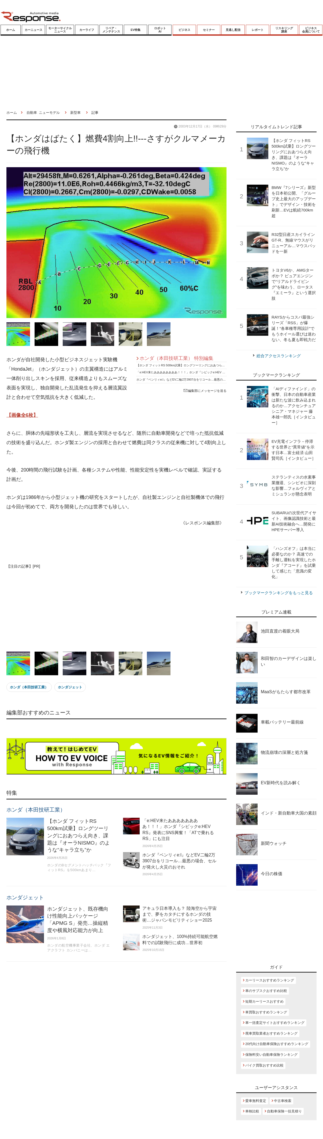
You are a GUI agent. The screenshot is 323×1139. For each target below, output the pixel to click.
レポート (257, 29)
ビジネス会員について (311, 30)
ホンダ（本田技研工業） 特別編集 (176, 358)
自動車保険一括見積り (284, 1111)
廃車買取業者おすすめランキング (271, 1033)
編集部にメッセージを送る (205, 391)
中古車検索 (282, 1101)
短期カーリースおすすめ (264, 1001)
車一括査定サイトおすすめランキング (275, 1023)
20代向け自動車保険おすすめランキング (276, 1044)
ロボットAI (160, 30)
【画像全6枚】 (22, 415)
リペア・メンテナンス (111, 30)
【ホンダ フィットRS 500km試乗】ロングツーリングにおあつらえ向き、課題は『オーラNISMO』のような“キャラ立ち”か (217, 365)
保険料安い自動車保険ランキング (271, 1055)
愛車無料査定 (255, 1101)
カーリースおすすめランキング (269, 980)
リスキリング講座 (284, 30)
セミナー (209, 29)
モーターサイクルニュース (60, 30)
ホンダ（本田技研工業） (29, 687)
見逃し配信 (233, 29)
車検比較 (252, 1111)
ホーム (10, 29)
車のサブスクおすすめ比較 (266, 991)
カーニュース (33, 29)
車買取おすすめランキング (266, 1012)
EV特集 (135, 29)
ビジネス (184, 29)
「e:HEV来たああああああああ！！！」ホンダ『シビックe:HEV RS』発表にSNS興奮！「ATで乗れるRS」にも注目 (213, 372)
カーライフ (86, 29)
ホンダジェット (70, 687)
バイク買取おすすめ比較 (264, 1065)
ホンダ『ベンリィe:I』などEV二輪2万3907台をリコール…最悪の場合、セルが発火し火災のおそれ (201, 379)
